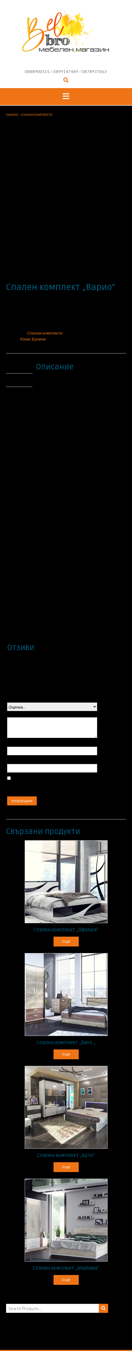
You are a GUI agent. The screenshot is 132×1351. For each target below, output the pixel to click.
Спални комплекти (36, 114)
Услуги (101, 1337)
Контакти (87, 1337)
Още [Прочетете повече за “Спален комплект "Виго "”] (66, 1014)
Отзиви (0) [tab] (18, 340)
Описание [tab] (18, 327)
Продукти (36, 1331)
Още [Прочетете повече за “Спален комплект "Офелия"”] (66, 902)
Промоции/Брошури (61, 1331)
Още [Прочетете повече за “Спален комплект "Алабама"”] (66, 1240)
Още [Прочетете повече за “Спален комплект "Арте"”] (66, 1127)
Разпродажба (106, 1331)
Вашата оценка (23, 659)
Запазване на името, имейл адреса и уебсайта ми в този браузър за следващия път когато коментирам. (50, 744)
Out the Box (74, 1324)
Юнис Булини (33, 299)
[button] (66, 96)
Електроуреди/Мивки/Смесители (52, 1337)
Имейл (15, 721)
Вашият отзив (21, 674)
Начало (12, 114)
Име (12, 703)
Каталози (86, 1331)
